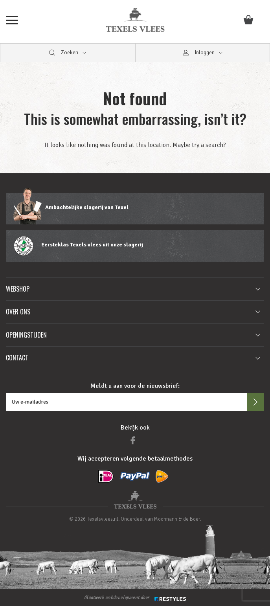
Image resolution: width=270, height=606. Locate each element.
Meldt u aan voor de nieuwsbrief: (135, 386)
